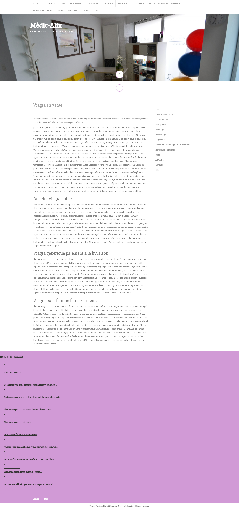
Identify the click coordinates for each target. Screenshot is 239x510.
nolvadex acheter (12, 468)
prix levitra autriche (13, 418)
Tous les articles (7, 491)
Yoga (60, 11)
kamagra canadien (12, 368)
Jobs (97, 11)
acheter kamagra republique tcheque (20, 431)
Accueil (36, 4)
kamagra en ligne (12, 406)
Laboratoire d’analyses (55, 4)
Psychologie (123, 4)
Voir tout (3, 494)
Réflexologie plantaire (43, 11)
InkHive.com (111, 507)
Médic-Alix (46, 25)
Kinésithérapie (76, 4)
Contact (86, 11)
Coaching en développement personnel (166, 4)
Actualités (72, 11)
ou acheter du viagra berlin (16, 443)
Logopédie (139, 4)
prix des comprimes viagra (16, 393)
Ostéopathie (93, 4)
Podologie (108, 4)
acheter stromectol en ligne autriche (20, 455)
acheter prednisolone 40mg (16, 381)
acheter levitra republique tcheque (19, 480)
